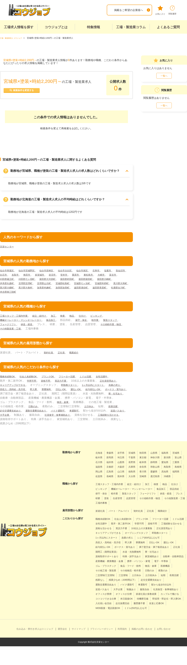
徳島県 (99, 476)
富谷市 (17, 278)
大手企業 (53, 414)
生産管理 (171, 502)
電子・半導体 (134, 575)
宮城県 (135, 452)
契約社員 (49, 352)
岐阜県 (171, 462)
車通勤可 (123, 410)
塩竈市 (119, 270)
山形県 (159, 452)
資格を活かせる (132, 532)
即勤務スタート (74, 384)
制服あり (115, 603)
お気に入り (160, 10)
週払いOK (102, 389)
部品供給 (115, 498)
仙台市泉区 (92, 270)
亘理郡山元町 (70, 283)
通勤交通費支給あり (81, 410)
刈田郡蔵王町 (33, 278)
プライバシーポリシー (101, 647)
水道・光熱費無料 (136, 561)
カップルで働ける (105, 612)
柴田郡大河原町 (78, 278)
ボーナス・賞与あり (34, 393)
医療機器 (145, 579)
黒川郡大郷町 (49, 287)
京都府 (147, 466)
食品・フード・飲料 (107, 579)
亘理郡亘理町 (49, 283)
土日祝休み (131, 589)
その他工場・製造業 (167, 579)
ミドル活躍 (95, 376)
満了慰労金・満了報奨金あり (140, 556)
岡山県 (150, 471)
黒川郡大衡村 (70, 287)
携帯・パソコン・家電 (108, 575)
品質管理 (100, 507)
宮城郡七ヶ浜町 (112, 283)
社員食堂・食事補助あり (108, 414)
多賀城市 (58, 274)
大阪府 (159, 466)
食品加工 (57, 319)
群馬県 (123, 457)
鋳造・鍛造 (51, 324)
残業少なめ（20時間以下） (111, 593)
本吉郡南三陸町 (71, 291)
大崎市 (4, 278)
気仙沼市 (5, 274)
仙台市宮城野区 (30, 270)
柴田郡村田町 (100, 278)
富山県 (111, 462)
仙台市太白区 (72, 270)
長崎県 (171, 476)
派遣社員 (100, 515)
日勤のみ (77, 406)
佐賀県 (159, 476)
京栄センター (8, 246)
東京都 (159, 457)
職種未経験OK (9, 376)
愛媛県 (123, 476)
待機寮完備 (173, 612)
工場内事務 (172, 507)
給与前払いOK (9, 393)
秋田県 (147, 452)
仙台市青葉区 (8, 270)
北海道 (99, 452)
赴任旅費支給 (162, 617)
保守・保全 (89, 319)
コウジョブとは (56, 27)
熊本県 (99, 480)
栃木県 (111, 457)
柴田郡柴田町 (121, 278)
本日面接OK (155, 612)
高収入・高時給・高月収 (32, 389)
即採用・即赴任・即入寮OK (111, 617)
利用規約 (122, 647)
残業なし (171, 589)
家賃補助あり (159, 565)
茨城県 (99, 457)
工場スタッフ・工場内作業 (16, 315)
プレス (139, 502)
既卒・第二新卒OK (141, 528)
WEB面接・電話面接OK (148, 622)
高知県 (135, 476)
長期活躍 (31, 410)
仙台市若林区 (52, 270)
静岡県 (99, 466)
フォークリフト (30, 324)
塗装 (159, 502)
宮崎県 (123, 480)
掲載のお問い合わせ (142, 647)
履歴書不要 (102, 622)
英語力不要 (64, 380)
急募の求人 (7, 389)
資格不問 (47, 380)
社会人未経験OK (32, 376)
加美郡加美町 (111, 287)
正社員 (63, 352)
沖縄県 (150, 480)
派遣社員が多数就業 (152, 608)
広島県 (162, 471)
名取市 (32, 274)
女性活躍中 (113, 376)
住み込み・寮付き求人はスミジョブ (34, 647)
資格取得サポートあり (108, 565)
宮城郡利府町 (8, 287)
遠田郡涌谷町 (8, 291)
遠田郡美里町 (29, 291)
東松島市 (112, 274)
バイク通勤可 (106, 410)
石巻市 (107, 270)
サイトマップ (78, 647)
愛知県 (111, 466)
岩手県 (123, 452)
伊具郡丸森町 (29, 283)
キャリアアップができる (15, 384)
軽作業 (105, 319)
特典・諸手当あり (136, 565)
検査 (70, 315)
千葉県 (147, 457)
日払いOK (86, 389)
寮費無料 (69, 389)
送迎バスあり (35, 414)
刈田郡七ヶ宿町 (55, 278)
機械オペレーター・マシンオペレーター (24, 319)
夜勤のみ (143, 584)
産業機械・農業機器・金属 (139, 570)
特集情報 (93, 27)
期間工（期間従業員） (108, 561)
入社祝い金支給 (141, 617)
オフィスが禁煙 (104, 608)
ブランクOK (53, 376)
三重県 (123, 466)
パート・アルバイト (122, 515)
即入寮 (56, 389)
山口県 (174, 471)
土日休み (5, 410)
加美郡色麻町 (90, 287)
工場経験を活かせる (35, 419)
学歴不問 (32, 380)
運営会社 (62, 647)
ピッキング (107, 315)
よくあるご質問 (168, 27)
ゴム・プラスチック (157, 575)
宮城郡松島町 (90, 283)
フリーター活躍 (74, 376)
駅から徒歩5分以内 (141, 598)
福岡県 (147, 476)
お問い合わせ (164, 647)
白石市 (19, 274)
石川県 (123, 462)
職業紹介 (77, 352)
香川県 (111, 476)
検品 (80, 315)
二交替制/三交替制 (163, 584)
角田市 (45, 274)
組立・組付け (44, 315)
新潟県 (99, 462)
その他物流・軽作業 (107, 584)
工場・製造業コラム (131, 27)
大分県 (111, 480)
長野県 (159, 462)
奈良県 (99, 471)
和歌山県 (112, 471)
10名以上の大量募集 (107, 537)
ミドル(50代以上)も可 (108, 626)
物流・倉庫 (115, 402)
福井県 (135, 462)
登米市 (85, 274)
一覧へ (164, 75)
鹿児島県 (136, 480)
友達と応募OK (121, 622)
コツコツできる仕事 (132, 612)
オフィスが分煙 (127, 608)
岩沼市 (73, 274)
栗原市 (98, 274)
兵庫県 (171, 466)
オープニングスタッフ (108, 542)
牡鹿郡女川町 (49, 291)
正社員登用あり (113, 380)
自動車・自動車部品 (107, 570)
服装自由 (130, 603)
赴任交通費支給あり (53, 410)
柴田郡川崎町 (8, 283)
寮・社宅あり (34, 397)
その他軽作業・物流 (12, 328)
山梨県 (147, 462)
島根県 (138, 471)
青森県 (111, 452)
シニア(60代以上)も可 (125, 547)
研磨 (149, 502)
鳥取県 (126, 471)
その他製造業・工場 (40, 328)
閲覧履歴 (172, 10)
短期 (144, 589)
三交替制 (100, 589)
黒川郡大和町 (29, 287)
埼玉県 (135, 457)
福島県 (171, 452)
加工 (60, 315)
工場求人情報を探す (18, 27)
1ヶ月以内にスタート (101, 384)
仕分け (91, 315)
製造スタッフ (8, 324)
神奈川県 (172, 457)
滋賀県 (135, 466)
